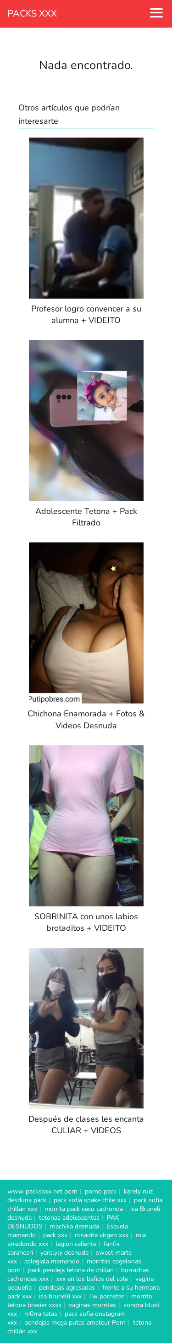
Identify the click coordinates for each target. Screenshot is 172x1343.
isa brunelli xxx (60, 1296)
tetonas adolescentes (69, 1217)
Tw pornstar (106, 1296)
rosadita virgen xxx (101, 1235)
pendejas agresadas (67, 1287)
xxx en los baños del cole (92, 1278)
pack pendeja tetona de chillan (71, 1270)
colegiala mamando (51, 1261)
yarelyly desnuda (64, 1252)
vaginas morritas (92, 1305)
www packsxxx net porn (42, 1191)
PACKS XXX (32, 13)
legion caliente (75, 1243)
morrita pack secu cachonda (83, 1209)
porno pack (101, 1191)
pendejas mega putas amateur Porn (75, 1322)
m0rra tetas (40, 1313)
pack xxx (55, 1235)
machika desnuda (74, 1226)
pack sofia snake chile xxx (90, 1200)
